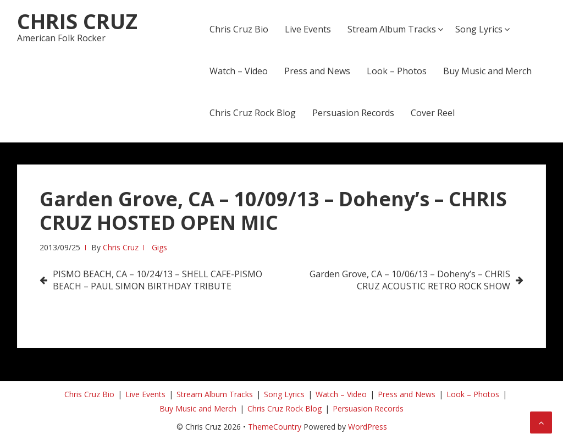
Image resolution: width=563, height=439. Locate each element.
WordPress (367, 426)
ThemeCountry (274, 426)
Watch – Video (238, 71)
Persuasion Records (353, 113)
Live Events (308, 29)
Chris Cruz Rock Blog (252, 113)
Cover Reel (433, 113)
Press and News (317, 71)
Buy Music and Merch (487, 71)
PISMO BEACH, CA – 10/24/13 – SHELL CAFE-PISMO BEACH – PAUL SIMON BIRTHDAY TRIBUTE (157, 280)
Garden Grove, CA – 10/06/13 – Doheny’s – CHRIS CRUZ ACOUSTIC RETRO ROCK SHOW (410, 280)
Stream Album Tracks (391, 29)
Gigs (159, 247)
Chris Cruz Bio (238, 29)
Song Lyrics (479, 29)
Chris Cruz (77, 21)
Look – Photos (397, 71)
